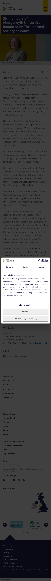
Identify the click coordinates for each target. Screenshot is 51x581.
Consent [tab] (9, 267)
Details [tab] (25, 267)
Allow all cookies (25, 305)
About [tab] (41, 267)
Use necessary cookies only (25, 319)
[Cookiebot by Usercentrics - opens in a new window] (38, 260)
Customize (25, 312)
